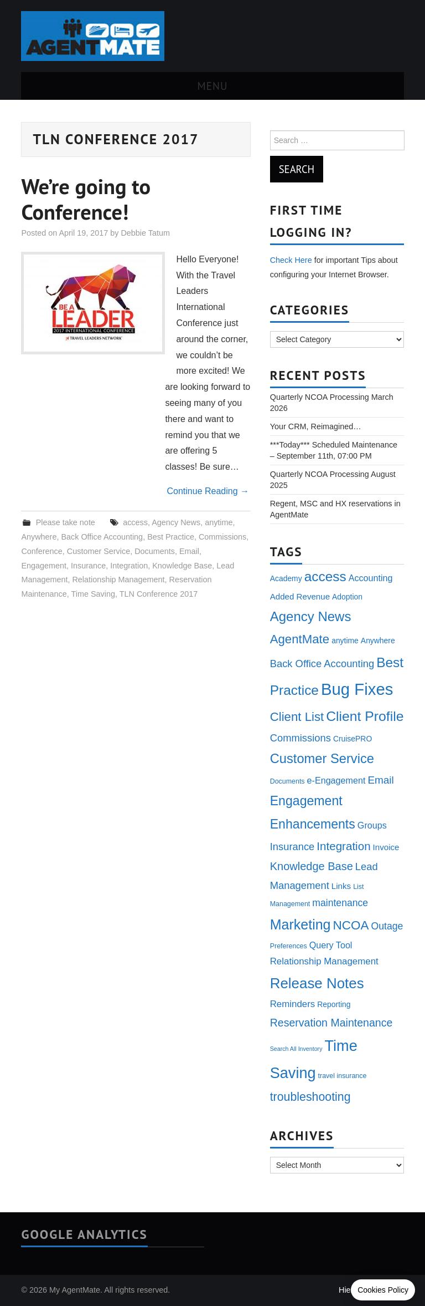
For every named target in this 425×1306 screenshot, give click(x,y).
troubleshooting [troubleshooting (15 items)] (310, 1097)
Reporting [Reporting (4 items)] (333, 1004)
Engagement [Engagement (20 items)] (306, 801)
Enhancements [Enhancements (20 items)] (312, 824)
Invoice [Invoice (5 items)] (386, 847)
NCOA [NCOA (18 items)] (351, 925)
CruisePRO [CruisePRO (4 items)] (352, 738)
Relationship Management (118, 579)
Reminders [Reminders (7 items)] (292, 1004)
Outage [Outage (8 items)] (387, 926)
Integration (129, 565)
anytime (218, 522)
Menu (213, 86)
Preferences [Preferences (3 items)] (288, 946)
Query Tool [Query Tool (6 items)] (331, 945)
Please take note (65, 522)
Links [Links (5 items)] (341, 886)
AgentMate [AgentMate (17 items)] (299, 639)
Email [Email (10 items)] (380, 780)
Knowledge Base (182, 565)
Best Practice (170, 536)
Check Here (291, 260)
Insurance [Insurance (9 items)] (292, 846)
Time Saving (93, 594)
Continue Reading (208, 491)
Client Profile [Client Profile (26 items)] (364, 716)
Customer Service (98, 551)
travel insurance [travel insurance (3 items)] (342, 1076)
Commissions (222, 536)
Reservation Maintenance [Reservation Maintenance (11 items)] (331, 1023)
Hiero (348, 1289)
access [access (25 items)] (325, 576)
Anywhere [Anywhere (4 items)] (378, 640)
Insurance (88, 565)
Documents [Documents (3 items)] (287, 781)
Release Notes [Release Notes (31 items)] (317, 983)
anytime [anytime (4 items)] (345, 640)
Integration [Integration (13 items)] (343, 846)
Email (189, 551)
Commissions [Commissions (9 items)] (300, 738)
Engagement (43, 565)
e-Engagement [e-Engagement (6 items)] (336, 780)
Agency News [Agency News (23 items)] (310, 616)
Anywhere (38, 536)
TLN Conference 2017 (159, 594)
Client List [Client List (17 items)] (297, 717)
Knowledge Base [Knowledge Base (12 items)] (311, 866)
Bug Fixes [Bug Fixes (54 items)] (357, 689)
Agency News (176, 522)
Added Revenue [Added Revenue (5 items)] (300, 596)
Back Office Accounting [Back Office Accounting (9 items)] (322, 663)
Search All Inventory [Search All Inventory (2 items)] (296, 1048)
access (135, 522)
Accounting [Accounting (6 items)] (371, 578)
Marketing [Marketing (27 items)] (300, 924)
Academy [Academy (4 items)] (286, 578)
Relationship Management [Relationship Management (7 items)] (324, 961)
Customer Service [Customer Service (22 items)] (322, 758)
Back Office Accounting (102, 536)
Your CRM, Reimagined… (315, 426)
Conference (41, 551)
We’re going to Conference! (86, 199)
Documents (154, 551)
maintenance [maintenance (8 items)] (340, 902)
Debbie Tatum (145, 232)
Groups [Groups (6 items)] (372, 825)
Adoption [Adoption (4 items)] (347, 596)
